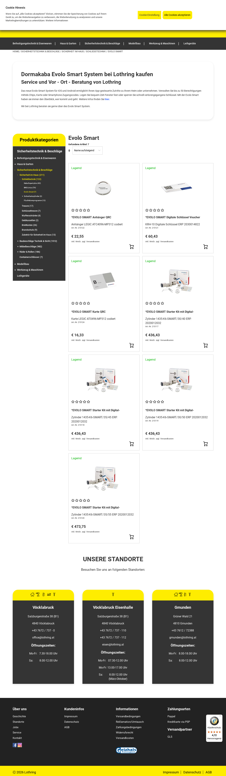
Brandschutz (29, 230)
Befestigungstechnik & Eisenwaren (36, 158)
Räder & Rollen (30, 251)
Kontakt (17, 738)
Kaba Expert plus (32, 183)
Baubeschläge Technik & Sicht (38, 241)
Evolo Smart (30, 192)
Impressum (71, 716)
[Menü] (220, 717)
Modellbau (23, 264)
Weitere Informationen (57, 20)
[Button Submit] (131, 246)
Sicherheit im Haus (73, 51)
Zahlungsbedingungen (128, 727)
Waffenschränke (31, 215)
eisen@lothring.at (113, 644)
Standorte (18, 721)
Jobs (15, 727)
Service (17, 732)
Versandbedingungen (128, 716)
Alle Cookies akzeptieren (177, 15)
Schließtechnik (96, 51)
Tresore (27, 206)
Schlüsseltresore (31, 211)
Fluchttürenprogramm (35, 200)
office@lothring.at (43, 637)
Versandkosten (125, 738)
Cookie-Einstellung (149, 15)
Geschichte (19, 716)
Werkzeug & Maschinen (30, 269)
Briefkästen (29, 225)
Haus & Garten (25, 164)
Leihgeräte (23, 275)
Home (16, 51)
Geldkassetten (30, 220)
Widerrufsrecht (124, 732)
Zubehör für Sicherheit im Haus (39, 235)
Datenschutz (71, 721)
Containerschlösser (31, 257)
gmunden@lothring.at (182, 637)
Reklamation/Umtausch (130, 721)
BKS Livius (30, 187)
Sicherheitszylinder (33, 196)
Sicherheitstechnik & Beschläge (40, 51)
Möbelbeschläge (31, 246)
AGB (66, 727)
